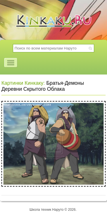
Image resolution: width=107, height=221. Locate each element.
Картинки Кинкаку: (23, 83)
